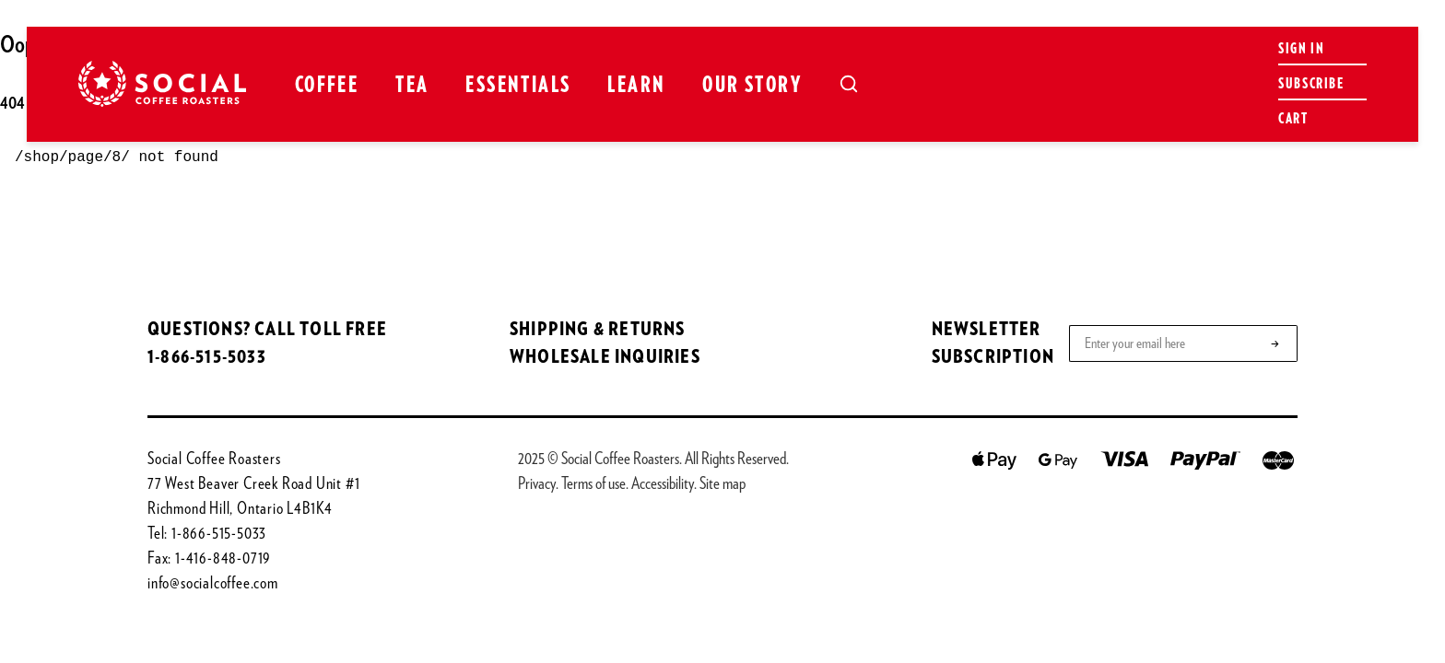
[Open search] (849, 84)
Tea (412, 86)
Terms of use (593, 484)
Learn (636, 86)
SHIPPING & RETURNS (598, 329)
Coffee (326, 86)
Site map (722, 484)
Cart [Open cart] (1293, 118)
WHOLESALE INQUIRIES (605, 357)
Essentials (517, 86)
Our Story (752, 86)
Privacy (537, 484)
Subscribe (1311, 83)
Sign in (1301, 48)
